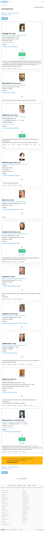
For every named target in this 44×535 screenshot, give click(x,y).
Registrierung (19, 485)
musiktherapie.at (25, 508)
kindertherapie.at (5, 503)
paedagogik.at (24, 510)
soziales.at (3, 521)
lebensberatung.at (5, 505)
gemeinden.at (4, 501)
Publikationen (19, 144)
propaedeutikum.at (5, 514)
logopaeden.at (4, 506)
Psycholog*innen (5, 5)
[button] (42, 1)
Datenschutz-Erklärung (13, 529)
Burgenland (9, 487)
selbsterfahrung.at (5, 519)
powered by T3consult (39, 529)
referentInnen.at (25, 517)
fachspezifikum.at (25, 497)
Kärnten (12, 487)
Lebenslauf (4, 68)
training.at (24, 523)
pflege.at (3, 512)
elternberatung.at (25, 496)
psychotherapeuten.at (5, 515)
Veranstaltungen (26, 144)
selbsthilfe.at (24, 519)
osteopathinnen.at (5, 510)
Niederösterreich (18, 487)
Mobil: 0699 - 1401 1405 (7, 388)
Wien (42, 487)
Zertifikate (4, 217)
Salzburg (28, 487)
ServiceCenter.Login (12, 485)
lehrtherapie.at (25, 505)
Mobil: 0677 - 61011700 (7, 425)
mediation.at (4, 508)
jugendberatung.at (25, 501)
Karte (17, 37)
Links (31, 144)
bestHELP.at (24, 492)
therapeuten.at (4, 523)
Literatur (13, 144)
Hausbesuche (9, 185)
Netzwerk (4, 147)
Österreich (3, 487)
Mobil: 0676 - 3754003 (7, 282)
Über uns (29, 485)
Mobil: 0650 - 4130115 (7, 239)
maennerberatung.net (26, 506)
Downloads (10, 68)
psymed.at (24, 515)
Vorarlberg (39, 487)
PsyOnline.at (4, 517)
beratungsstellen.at (5, 492)
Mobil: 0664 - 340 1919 (7, 171)
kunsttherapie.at (25, 503)
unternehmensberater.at (6, 524)
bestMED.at (3, 494)
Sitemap (24, 485)
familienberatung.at (5, 499)
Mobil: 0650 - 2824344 (7, 40)
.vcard (19, 68)
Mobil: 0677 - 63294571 (7, 88)
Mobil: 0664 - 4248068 (7, 122)
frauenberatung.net (25, 499)
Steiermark (32, 487)
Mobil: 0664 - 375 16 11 (7, 205)
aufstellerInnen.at (5, 490)
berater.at (24, 490)
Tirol (35, 487)
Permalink (14, 68)
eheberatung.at (4, 496)
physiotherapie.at (25, 512)
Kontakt (34, 485)
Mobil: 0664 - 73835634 (7, 319)
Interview (9, 144)
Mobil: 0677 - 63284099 (7, 349)
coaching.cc (24, 494)
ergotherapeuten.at (5, 497)
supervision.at (24, 521)
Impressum (21, 529)
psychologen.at (25, 514)
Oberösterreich (23, 487)
